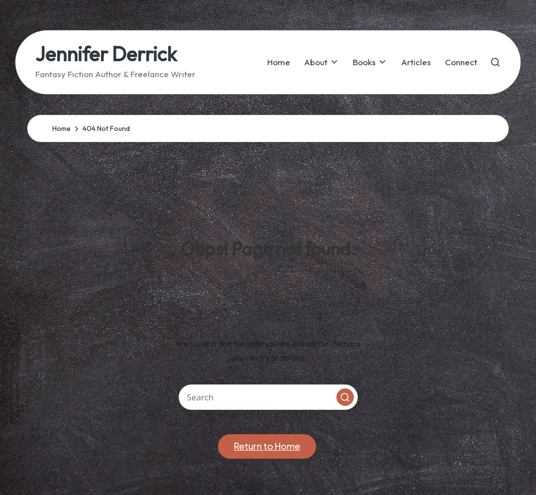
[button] (345, 397)
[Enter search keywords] (268, 397)
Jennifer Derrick (106, 54)
